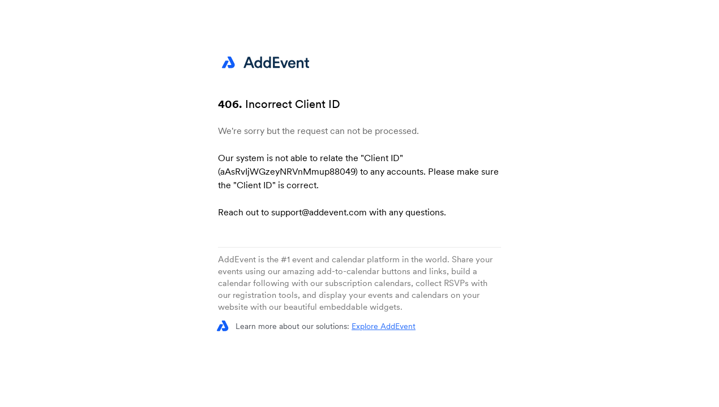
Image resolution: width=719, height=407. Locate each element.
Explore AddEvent (384, 326)
